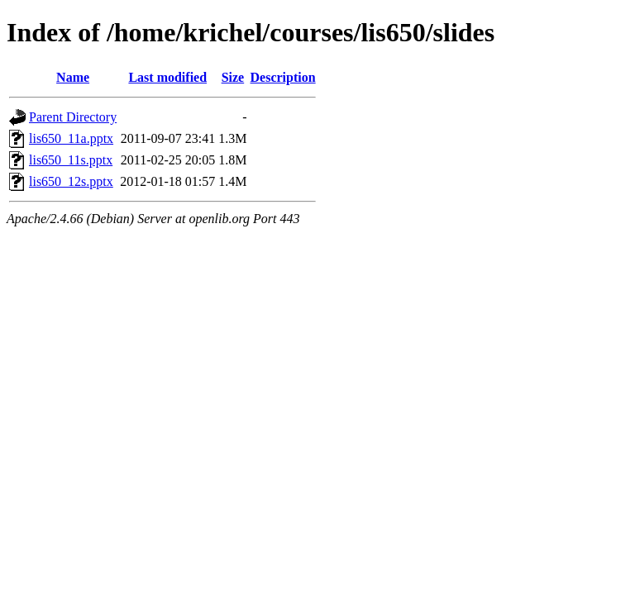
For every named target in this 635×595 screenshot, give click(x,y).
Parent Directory (73, 117)
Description (283, 77)
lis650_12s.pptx (71, 181)
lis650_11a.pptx (71, 138)
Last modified (167, 77)
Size (233, 77)
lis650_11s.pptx (70, 160)
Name (72, 77)
